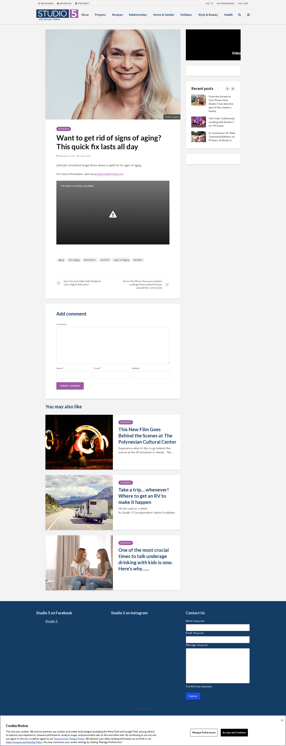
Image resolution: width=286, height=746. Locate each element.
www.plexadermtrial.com (107, 174)
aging (61, 259)
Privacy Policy (77, 738)
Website (136, 368)
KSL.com (243, 3)
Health (228, 14)
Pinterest (82, 3)
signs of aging (121, 259)
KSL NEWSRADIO (226, 3)
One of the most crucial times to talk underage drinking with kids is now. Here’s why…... (145, 559)
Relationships (138, 14)
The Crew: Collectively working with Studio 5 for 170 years (222, 122)
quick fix (104, 259)
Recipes (117, 14)
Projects (100, 14)
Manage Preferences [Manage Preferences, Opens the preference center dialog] (204, 732)
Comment (61, 324)
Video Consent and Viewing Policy (24, 742)
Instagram (45, 3)
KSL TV (209, 3)
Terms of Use (61, 738)
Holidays (186, 14)
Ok (282, 720)
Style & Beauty (208, 14)
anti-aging (74, 259)
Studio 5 (51, 621)
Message (197, 645)
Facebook (64, 3)
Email (97, 368)
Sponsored (63, 129)
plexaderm (90, 259)
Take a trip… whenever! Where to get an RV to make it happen (143, 496)
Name (60, 368)
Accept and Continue (234, 732)
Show (85, 14)
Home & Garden (163, 14)
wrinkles (137, 259)
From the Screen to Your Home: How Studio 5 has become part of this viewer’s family (221, 104)
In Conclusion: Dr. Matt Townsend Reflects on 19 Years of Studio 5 (222, 136)
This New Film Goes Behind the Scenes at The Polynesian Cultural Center (147, 435)
